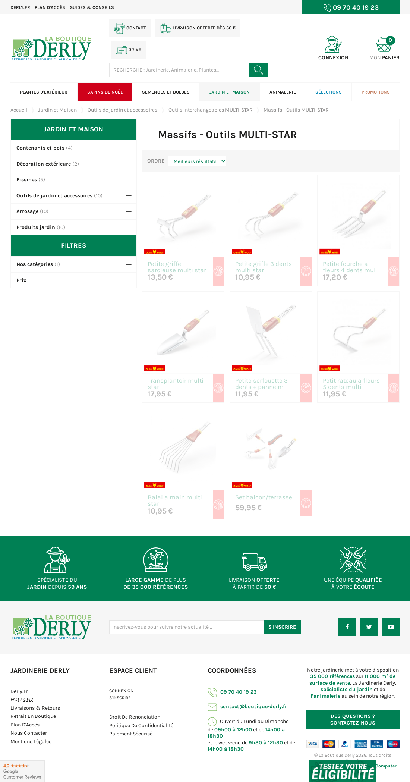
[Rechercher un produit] (258, 70)
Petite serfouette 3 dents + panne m (261, 384)
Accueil (18, 110)
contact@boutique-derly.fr (247, 706)
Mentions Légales (30, 741)
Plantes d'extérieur (43, 92)
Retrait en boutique (33, 716)
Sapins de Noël (105, 92)
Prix (21, 280)
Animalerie (282, 92)
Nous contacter (28, 733)
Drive (128, 50)
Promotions (376, 92)
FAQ (14, 699)
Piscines (26, 179)
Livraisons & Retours (35, 708)
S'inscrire (120, 697)
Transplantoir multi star (176, 384)
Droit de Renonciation (134, 717)
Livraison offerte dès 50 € (198, 28)
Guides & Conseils (92, 7)
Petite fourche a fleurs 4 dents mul (349, 267)
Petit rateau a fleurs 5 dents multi (351, 384)
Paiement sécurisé (130, 734)
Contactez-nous (352, 719)
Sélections (328, 92)
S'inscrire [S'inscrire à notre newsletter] (282, 627)
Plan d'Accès (25, 725)
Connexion (121, 690)
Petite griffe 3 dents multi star (263, 267)
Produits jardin (35, 227)
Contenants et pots (40, 148)
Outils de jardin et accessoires (54, 195)
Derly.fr (20, 7)
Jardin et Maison (229, 92)
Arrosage (27, 211)
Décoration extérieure (43, 164)
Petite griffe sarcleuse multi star (177, 267)
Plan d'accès (50, 7)
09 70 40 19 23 (232, 692)
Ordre (155, 161)
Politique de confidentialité (141, 725)
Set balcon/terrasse (263, 497)
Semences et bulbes (166, 92)
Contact (130, 28)
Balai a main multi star (175, 500)
